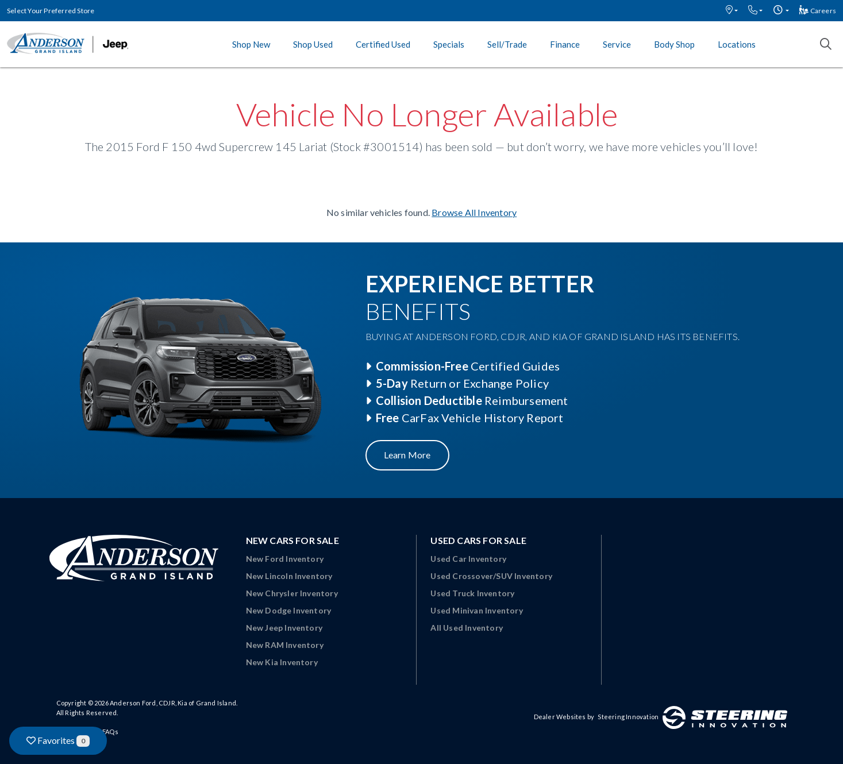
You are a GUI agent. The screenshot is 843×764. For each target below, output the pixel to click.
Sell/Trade (507, 44)
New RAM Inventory (285, 645)
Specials (448, 44)
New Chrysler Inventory (292, 593)
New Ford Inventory (285, 559)
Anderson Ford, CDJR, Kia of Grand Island (173, 703)
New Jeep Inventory (284, 627)
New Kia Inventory (282, 662)
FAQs (110, 731)
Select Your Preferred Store (50, 10)
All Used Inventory (466, 627)
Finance (565, 44)
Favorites (58, 741)
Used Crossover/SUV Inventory (491, 576)
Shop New (251, 44)
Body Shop (674, 44)
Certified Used (383, 44)
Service (617, 44)
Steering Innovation (628, 716)
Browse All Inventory (474, 212)
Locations (737, 44)
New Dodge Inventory (289, 610)
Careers (817, 10)
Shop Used (313, 44)
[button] (732, 10)
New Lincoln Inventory (289, 576)
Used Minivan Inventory (476, 610)
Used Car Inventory (468, 559)
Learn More (407, 454)
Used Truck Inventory (472, 593)
